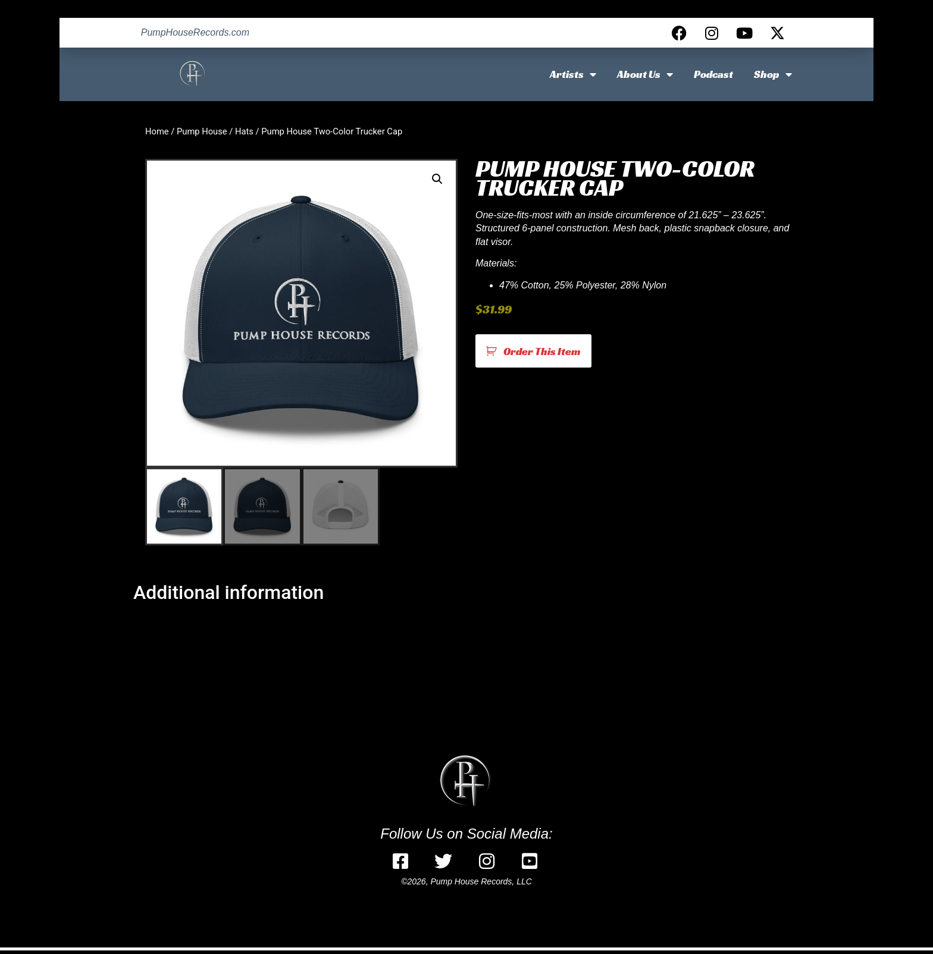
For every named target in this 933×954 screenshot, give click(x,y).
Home (157, 131)
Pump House (202, 131)
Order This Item (542, 351)
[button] (437, 179)
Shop (773, 74)
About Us (645, 74)
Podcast (713, 74)
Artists (573, 74)
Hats (244, 131)
